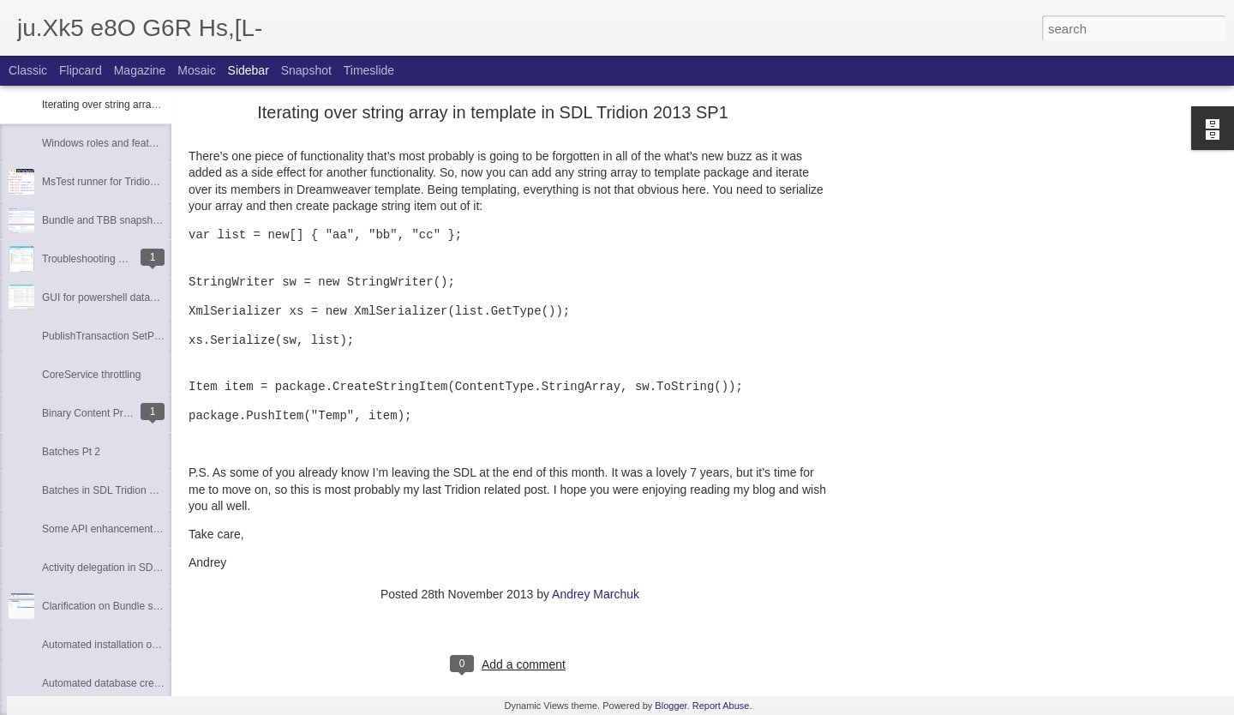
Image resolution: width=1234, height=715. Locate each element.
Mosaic (196, 70)
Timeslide (369, 70)
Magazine (140, 70)
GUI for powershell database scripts (123, 297)
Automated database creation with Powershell (146, 683)
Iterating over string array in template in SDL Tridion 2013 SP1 (492, 112)
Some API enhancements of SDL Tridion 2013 (146, 529)
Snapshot (306, 70)
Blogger (670, 705)
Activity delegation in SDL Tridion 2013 (130, 568)
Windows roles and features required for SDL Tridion (161, 143)
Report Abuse (721, 705)
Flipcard (80, 70)
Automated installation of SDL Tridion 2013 (139, 645)
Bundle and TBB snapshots (104, 220)
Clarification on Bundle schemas (115, 606)
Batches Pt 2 (71, 452)
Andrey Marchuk (595, 594)
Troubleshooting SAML (94, 259)
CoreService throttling (91, 375)
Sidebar (248, 70)
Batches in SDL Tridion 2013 (107, 490)
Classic (28, 70)
